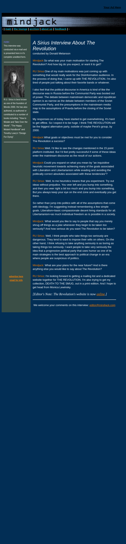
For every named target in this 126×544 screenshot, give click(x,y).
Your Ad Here (112, 7)
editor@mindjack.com (102, 305)
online (101, 294)
